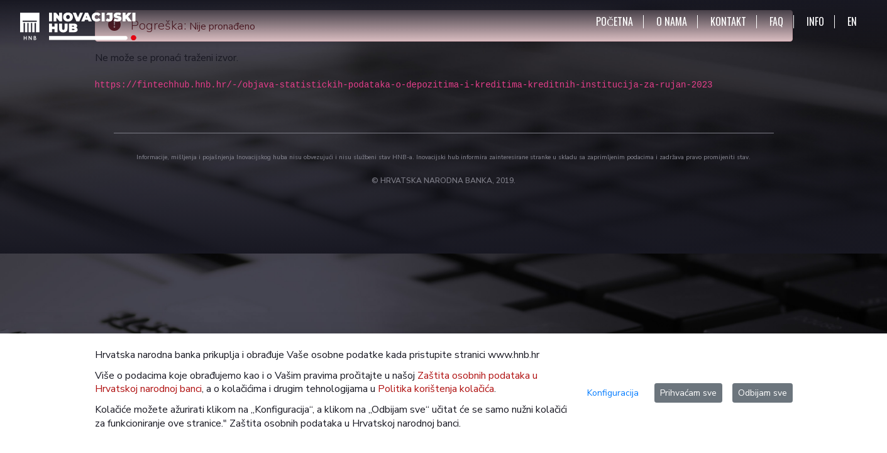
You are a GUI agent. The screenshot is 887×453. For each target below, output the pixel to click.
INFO (815, 21)
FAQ (776, 21)
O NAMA (671, 21)
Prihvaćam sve (688, 393)
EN (852, 21)
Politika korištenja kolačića (436, 389)
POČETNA (614, 21)
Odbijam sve (762, 393)
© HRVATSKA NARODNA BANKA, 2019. (443, 181)
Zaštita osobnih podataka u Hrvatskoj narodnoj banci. (345, 423)
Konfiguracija (613, 393)
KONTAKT (728, 21)
